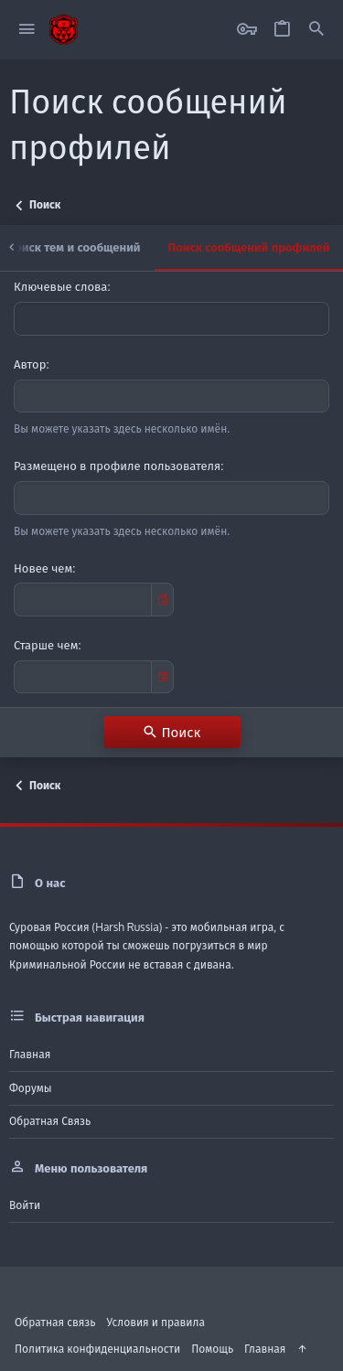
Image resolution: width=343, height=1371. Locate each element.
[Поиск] (316, 30)
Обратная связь (50, 1121)
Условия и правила (156, 1322)
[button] (27, 30)
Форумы (30, 1088)
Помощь (212, 1348)
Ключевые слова (60, 286)
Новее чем (43, 568)
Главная (29, 1054)
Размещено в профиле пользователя (117, 465)
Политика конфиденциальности (97, 1348)
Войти (24, 1205)
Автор (30, 364)
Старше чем (46, 644)
